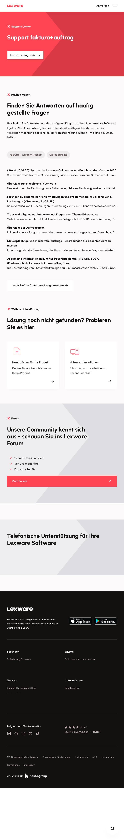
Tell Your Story (72, 677)
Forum (10, 748)
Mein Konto (13, 754)
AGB (94, 808)
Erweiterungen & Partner (20, 695)
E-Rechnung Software (19, 659)
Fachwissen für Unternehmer (80, 659)
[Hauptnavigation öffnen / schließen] (115, 6)
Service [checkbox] (12, 704)
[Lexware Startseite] (15, 6)
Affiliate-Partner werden (20, 736)
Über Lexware (72, 712)
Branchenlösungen (17, 689)
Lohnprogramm (15, 677)
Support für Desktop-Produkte (23, 742)
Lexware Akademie (75, 671)
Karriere (69, 730)
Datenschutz (81, 808)
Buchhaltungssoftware (19, 671)
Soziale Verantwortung (77, 724)
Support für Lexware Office (21, 712)
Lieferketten (107, 808)
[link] (20, 609)
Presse (68, 718)
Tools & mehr (72, 665)
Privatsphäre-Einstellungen (56, 808)
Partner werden (15, 730)
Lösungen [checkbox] (13, 651)
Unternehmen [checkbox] (74, 704)
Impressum (29, 816)
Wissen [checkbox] (69, 651)
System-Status (15, 718)
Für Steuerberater (16, 724)
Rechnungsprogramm (18, 665)
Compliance (13, 816)
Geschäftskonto (15, 683)
